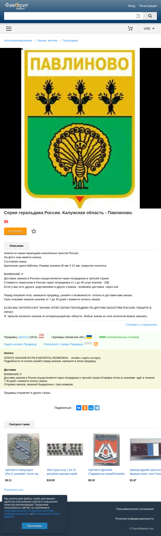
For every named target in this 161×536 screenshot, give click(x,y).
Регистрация (148, 6)
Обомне (41, 336)
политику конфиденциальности (29, 512)
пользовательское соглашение (22, 510)
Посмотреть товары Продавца (68, 344)
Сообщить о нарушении (141, 324)
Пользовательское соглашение (135, 509)
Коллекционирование (18, 40)
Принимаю (34, 526)
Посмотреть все (13, 489)
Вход (131, 6)
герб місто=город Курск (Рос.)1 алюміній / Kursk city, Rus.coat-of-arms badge (22, 472)
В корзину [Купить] (15, 231)
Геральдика (70, 40)
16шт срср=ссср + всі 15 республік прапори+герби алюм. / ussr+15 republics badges (62, 472)
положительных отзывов (119, 337)
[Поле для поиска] (80, 16)
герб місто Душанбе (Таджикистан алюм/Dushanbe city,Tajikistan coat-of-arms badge (106, 472)
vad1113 (23, 337)
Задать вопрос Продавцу (20, 344)
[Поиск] (150, 16)
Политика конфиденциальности (134, 518)
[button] (157, 51)
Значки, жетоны (47, 40)
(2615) (33, 337)
